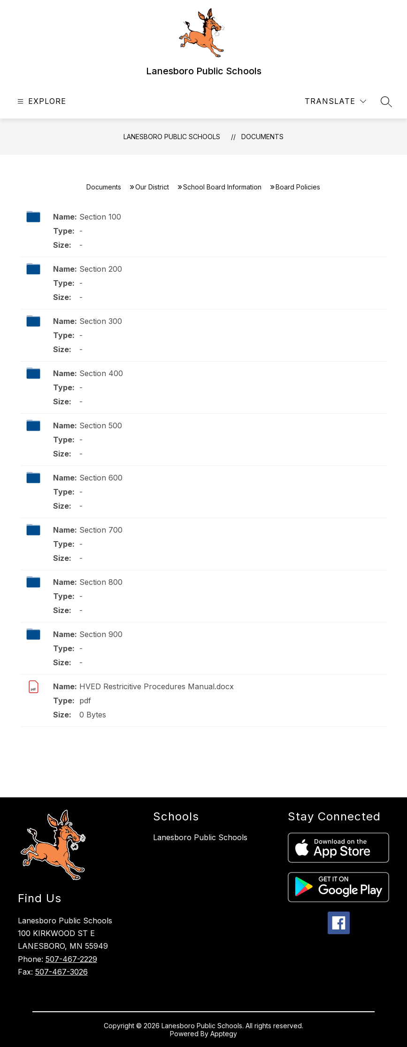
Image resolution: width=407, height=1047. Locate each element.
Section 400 (101, 373)
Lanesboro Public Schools (171, 137)
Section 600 (101, 477)
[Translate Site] (335, 101)
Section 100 (100, 216)
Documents (262, 137)
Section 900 (101, 634)
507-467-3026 (61, 971)
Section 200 (100, 269)
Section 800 (101, 582)
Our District (152, 187)
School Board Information (222, 187)
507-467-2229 (71, 959)
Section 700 (101, 530)
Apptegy (223, 1034)
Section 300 (100, 321)
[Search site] (386, 101)
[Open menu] (40, 101)
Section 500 (100, 425)
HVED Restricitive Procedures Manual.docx (156, 686)
